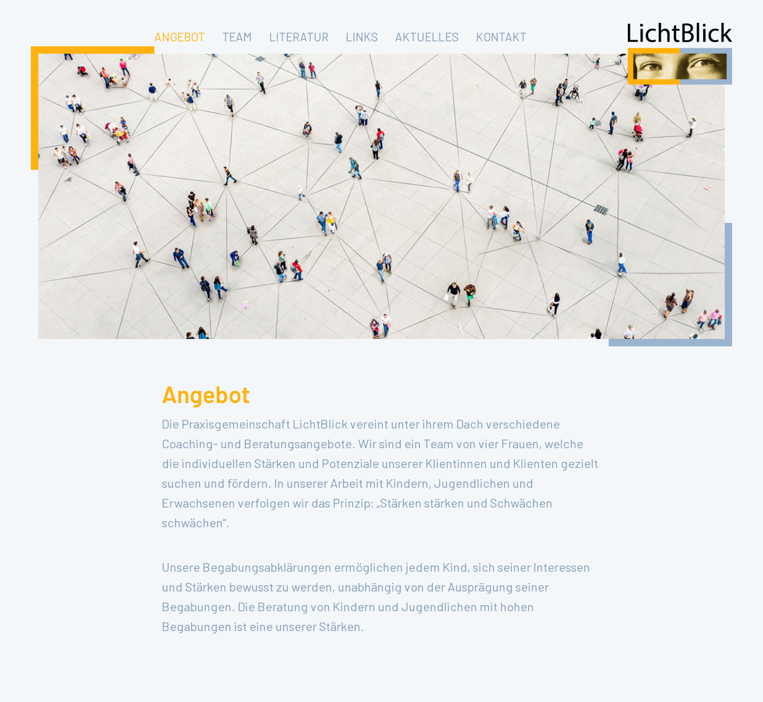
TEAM (237, 37)
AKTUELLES (427, 37)
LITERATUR (298, 37)
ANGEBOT (179, 37)
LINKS (362, 37)
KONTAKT (501, 37)
